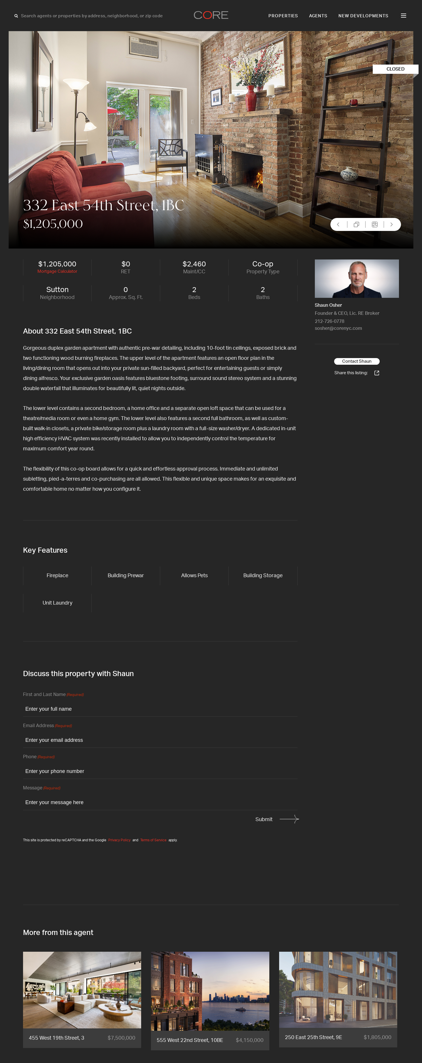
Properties (283, 16)
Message (41, 788)
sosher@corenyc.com (338, 328)
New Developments (363, 16)
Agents (318, 16)
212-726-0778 (329, 321)
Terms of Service (153, 840)
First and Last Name (53, 695)
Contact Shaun (357, 361)
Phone (38, 757)
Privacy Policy (119, 840)
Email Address (47, 726)
